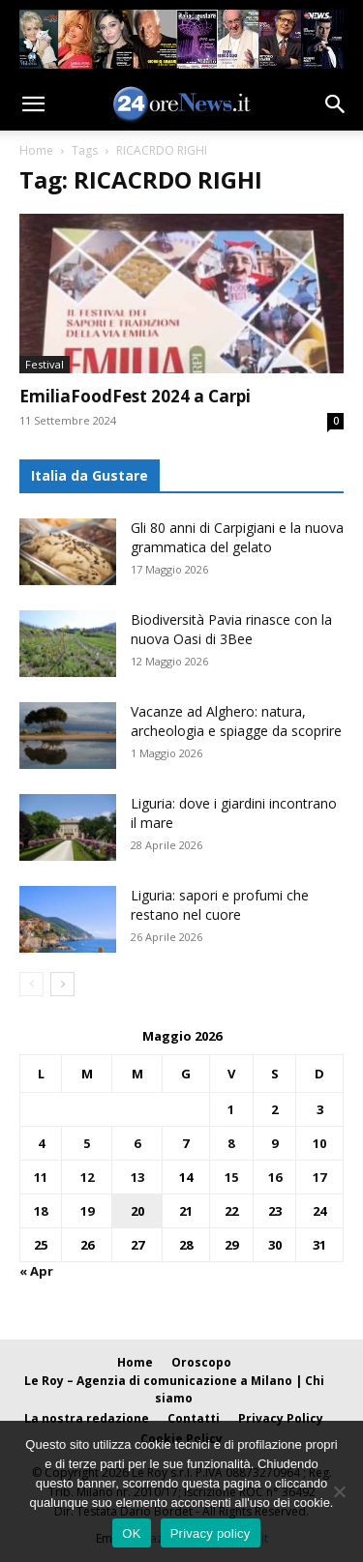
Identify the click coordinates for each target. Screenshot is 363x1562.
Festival (44, 364)
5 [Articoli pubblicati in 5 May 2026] (86, 1143)
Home (36, 150)
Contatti (193, 1418)
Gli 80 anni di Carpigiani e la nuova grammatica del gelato (237, 537)
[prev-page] (31, 984)
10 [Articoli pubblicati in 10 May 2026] (319, 1143)
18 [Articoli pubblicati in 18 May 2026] (40, 1211)
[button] (33, 104)
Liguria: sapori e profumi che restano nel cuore (220, 905)
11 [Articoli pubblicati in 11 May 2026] (40, 1177)
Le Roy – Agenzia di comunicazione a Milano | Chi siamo (174, 1389)
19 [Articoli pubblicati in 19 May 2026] (87, 1211)
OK (131, 1533)
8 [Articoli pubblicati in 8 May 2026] (230, 1143)
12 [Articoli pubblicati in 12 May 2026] (87, 1177)
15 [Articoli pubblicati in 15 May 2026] (231, 1177)
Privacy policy (210, 1533)
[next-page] (62, 984)
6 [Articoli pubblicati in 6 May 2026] (137, 1143)
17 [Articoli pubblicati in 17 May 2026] (319, 1177)
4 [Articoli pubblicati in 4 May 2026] (41, 1143)
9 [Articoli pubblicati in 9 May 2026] (274, 1143)
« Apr (36, 1271)
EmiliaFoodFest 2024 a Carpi (135, 396)
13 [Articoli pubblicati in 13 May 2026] (137, 1177)
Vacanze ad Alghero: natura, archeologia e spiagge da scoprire (236, 721)
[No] (338, 1491)
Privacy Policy (280, 1418)
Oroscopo (201, 1362)
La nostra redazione (86, 1418)
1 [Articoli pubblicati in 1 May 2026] (230, 1109)
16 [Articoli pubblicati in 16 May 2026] (275, 1177)
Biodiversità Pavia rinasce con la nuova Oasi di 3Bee (231, 629)
